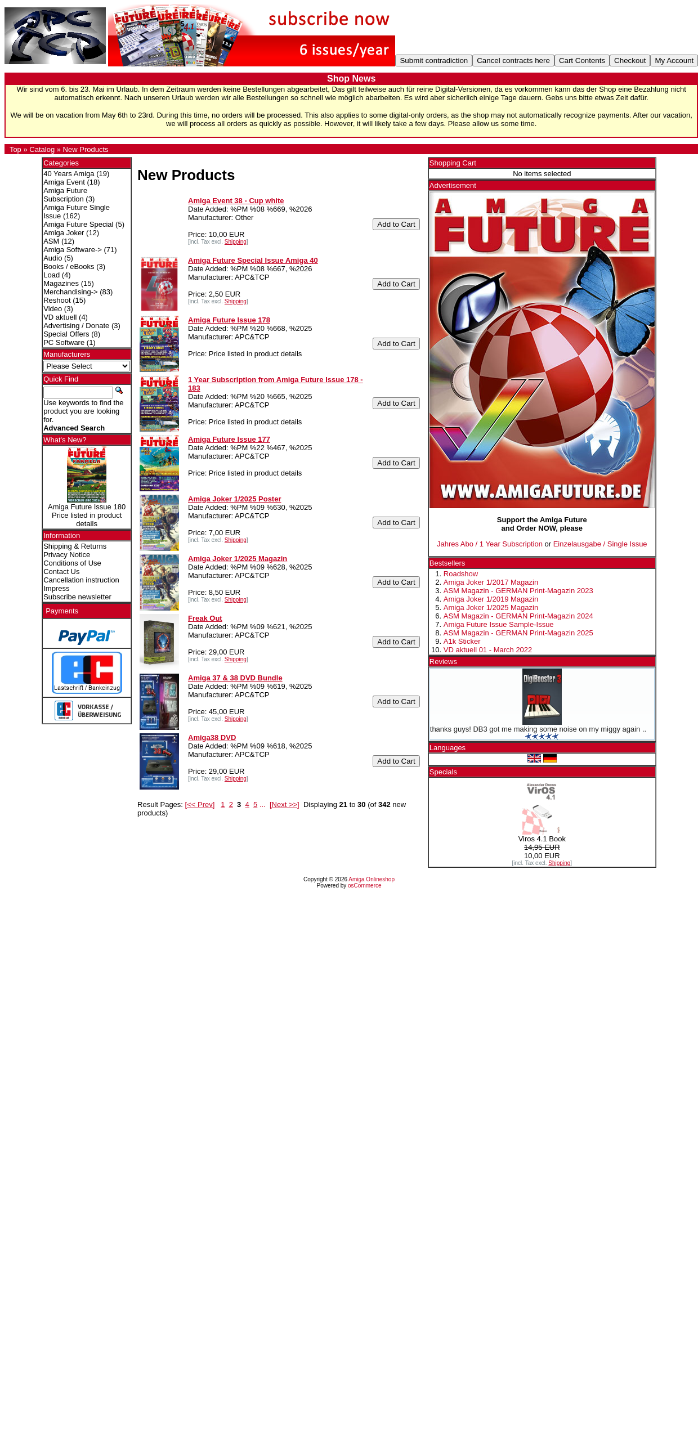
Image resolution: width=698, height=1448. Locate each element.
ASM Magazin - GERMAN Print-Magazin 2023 (518, 590)
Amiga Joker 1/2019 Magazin (491, 599)
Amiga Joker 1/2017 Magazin (491, 582)
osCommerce (364, 885)
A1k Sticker (462, 641)
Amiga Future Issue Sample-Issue (499, 624)
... (262, 804)
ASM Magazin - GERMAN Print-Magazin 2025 (518, 633)
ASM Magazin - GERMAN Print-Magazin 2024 (518, 616)
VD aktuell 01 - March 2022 (488, 649)
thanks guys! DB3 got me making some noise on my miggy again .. (538, 729)
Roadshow (461, 574)
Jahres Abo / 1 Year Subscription (490, 544)
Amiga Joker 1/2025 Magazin (491, 607)
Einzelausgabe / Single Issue (600, 544)
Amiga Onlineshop (371, 879)
